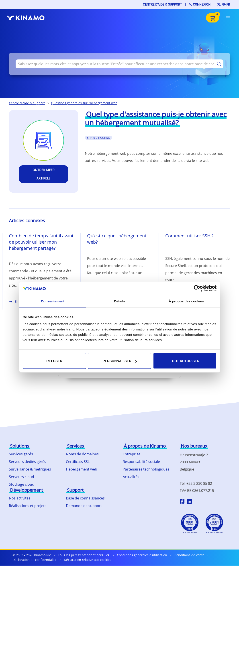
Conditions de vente (189, 555)
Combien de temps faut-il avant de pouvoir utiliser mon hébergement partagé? (41, 242)
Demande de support (84, 505)
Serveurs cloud (21, 476)
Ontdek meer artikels (44, 174)
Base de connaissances (85, 498)
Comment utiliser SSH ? (189, 236)
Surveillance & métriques (30, 469)
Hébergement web (81, 469)
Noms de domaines (82, 454)
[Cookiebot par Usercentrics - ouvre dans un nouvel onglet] (197, 288)
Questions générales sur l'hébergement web (84, 103)
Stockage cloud (21, 484)
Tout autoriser (184, 361)
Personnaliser (120, 361)
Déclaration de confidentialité (34, 560)
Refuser (54, 361)
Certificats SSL (78, 461)
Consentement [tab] (52, 301)
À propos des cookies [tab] (186, 301)
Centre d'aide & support (162, 4)
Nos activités (19, 498)
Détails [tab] (119, 301)
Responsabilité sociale (141, 461)
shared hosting (98, 138)
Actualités (131, 476)
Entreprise (131, 454)
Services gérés (21, 454)
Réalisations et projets (27, 505)
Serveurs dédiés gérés (27, 461)
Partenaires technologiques (146, 469)
